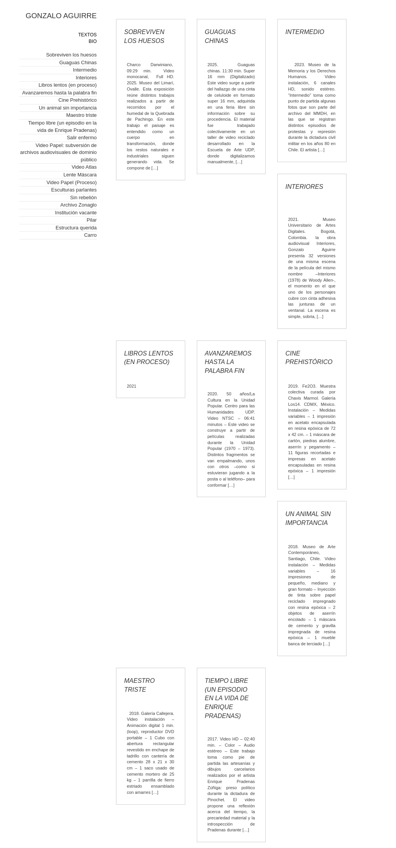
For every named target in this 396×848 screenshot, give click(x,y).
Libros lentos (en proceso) (68, 85)
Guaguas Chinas (78, 62)
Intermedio (85, 70)
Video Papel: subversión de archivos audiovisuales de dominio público (58, 152)
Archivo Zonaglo (78, 205)
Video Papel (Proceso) (71, 182)
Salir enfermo (82, 137)
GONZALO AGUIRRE (61, 16)
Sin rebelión (83, 197)
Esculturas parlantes (74, 190)
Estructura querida (76, 228)
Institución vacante (76, 212)
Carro (90, 235)
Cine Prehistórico (77, 100)
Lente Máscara (80, 175)
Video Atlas (84, 167)
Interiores (86, 77)
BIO (93, 41)
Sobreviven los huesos (71, 55)
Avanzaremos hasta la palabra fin (59, 93)
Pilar (92, 220)
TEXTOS (87, 35)
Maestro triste (81, 115)
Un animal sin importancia (68, 108)
